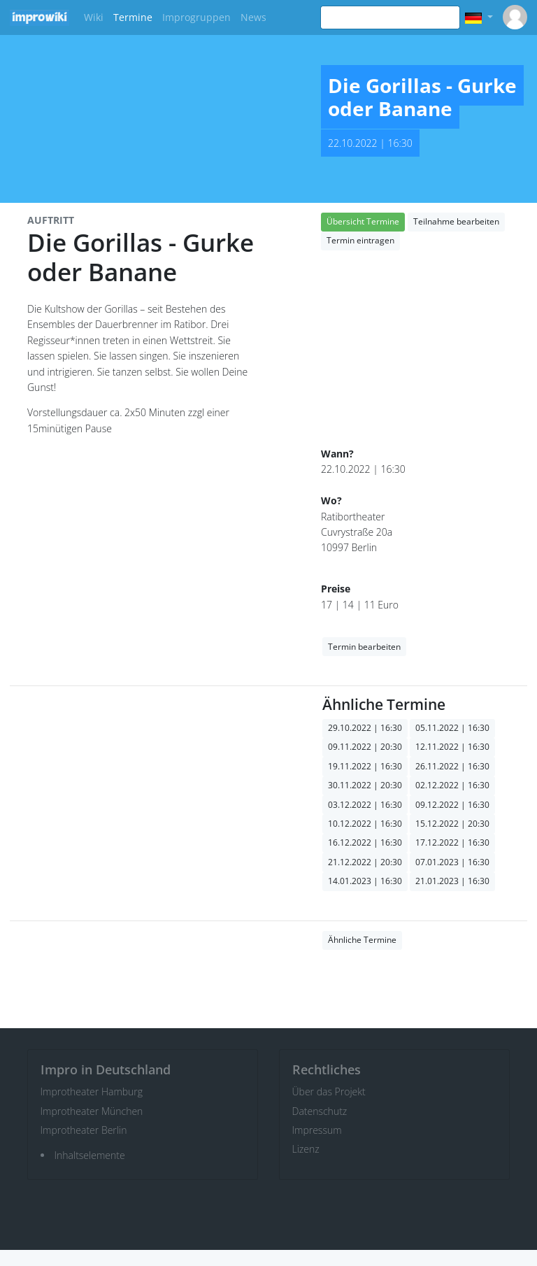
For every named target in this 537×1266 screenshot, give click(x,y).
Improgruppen (196, 17)
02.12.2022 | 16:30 (452, 785)
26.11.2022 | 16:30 (452, 766)
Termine (132, 17)
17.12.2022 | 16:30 (452, 842)
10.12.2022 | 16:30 (365, 824)
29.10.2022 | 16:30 (365, 728)
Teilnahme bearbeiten (456, 221)
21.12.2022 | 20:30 (365, 862)
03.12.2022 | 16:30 (365, 805)
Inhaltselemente (90, 1155)
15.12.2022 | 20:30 (452, 824)
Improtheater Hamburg (92, 1091)
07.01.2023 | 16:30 (452, 862)
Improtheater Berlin (84, 1130)
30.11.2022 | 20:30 (365, 785)
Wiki (93, 17)
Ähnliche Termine (362, 940)
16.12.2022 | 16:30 (365, 842)
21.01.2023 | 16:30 (452, 881)
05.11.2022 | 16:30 (452, 728)
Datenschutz (320, 1111)
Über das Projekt (329, 1091)
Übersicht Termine (363, 221)
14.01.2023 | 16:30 (365, 881)
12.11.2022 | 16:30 (452, 747)
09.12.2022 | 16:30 (452, 805)
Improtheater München (92, 1111)
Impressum (317, 1130)
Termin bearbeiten (364, 647)
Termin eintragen (360, 240)
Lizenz (306, 1148)
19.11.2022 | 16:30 (365, 766)
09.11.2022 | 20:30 (365, 747)
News (253, 17)
